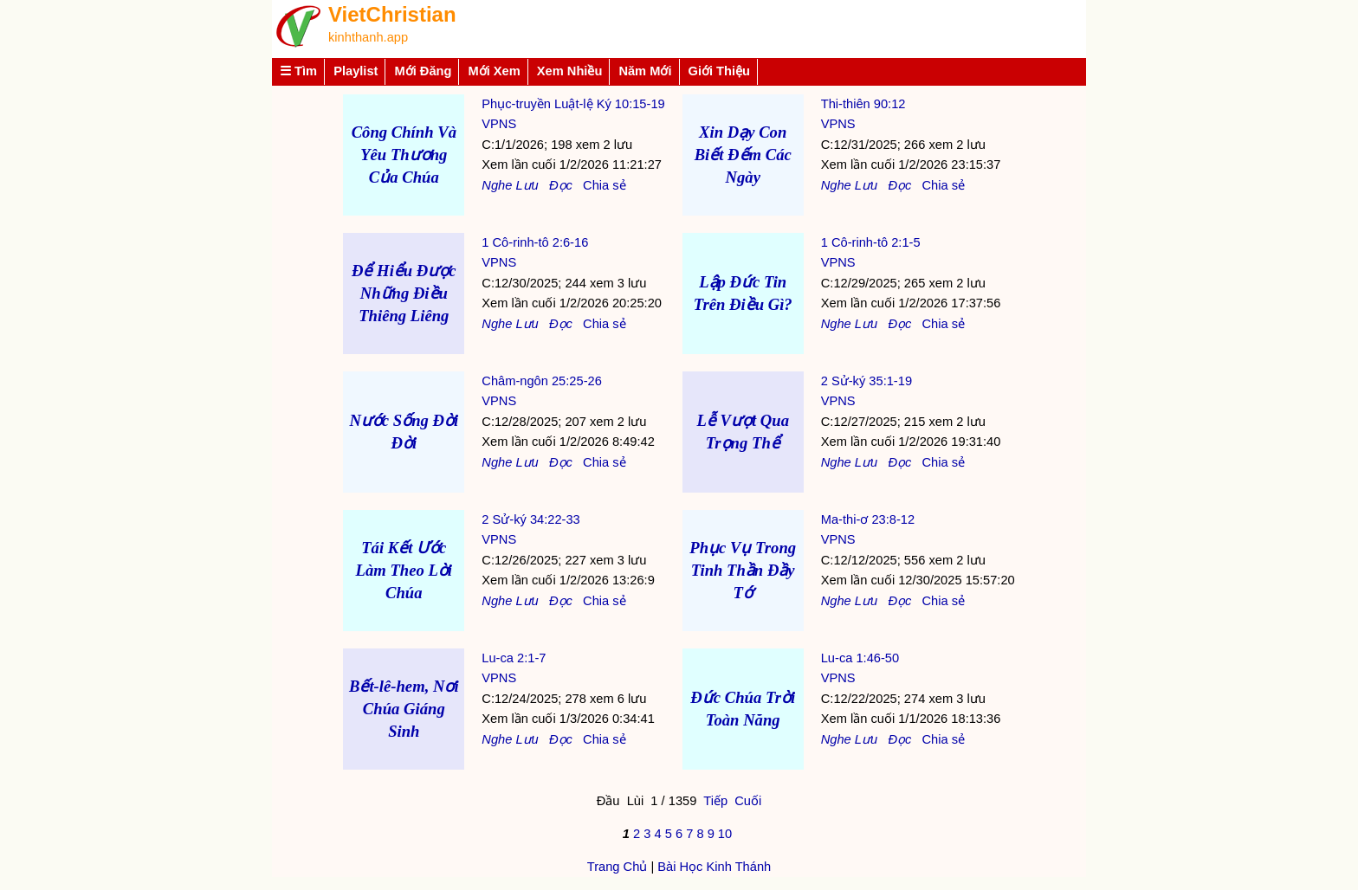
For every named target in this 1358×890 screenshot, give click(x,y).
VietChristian (392, 14)
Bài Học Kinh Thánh (714, 867)
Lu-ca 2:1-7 (514, 658)
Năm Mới (644, 71)
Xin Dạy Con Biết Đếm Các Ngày (743, 154)
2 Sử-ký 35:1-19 (866, 381)
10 (725, 834)
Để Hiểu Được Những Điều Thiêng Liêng (404, 293)
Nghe (497, 185)
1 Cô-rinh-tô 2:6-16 (535, 242)
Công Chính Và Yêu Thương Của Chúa (404, 154)
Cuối (747, 801)
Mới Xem (494, 71)
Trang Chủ (617, 867)
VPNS (499, 124)
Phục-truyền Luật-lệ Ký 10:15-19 (573, 104)
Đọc (560, 185)
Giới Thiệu (720, 71)
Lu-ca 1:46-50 (860, 658)
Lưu (526, 185)
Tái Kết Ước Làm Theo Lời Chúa (404, 570)
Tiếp (715, 801)
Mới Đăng (422, 71)
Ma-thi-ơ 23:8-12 (868, 519)
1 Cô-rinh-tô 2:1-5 (871, 242)
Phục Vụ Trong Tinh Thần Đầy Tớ (742, 570)
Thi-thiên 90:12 (863, 104)
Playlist (355, 71)
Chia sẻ (604, 185)
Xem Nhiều (570, 71)
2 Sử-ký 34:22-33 (530, 519)
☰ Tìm (298, 71)
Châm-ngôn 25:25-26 (542, 381)
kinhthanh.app (368, 37)
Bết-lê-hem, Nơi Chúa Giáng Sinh (404, 708)
